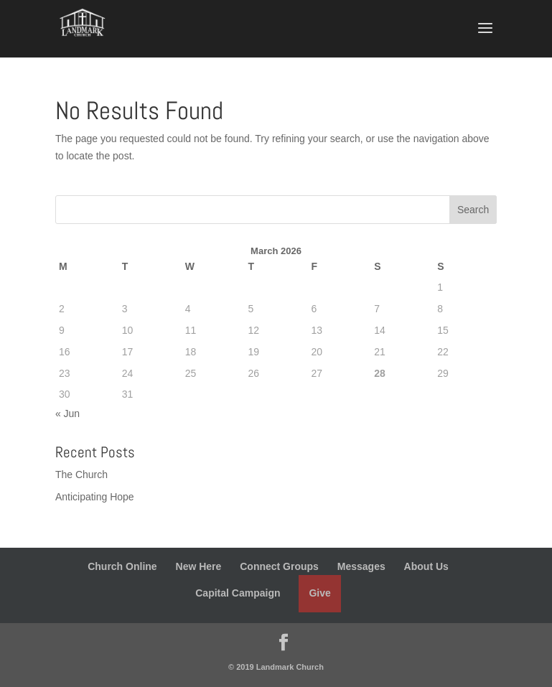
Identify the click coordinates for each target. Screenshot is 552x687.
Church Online (122, 566)
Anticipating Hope (94, 497)
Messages (361, 566)
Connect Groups (279, 566)
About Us (426, 566)
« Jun (67, 413)
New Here (199, 566)
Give (319, 593)
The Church (81, 474)
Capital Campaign (237, 593)
